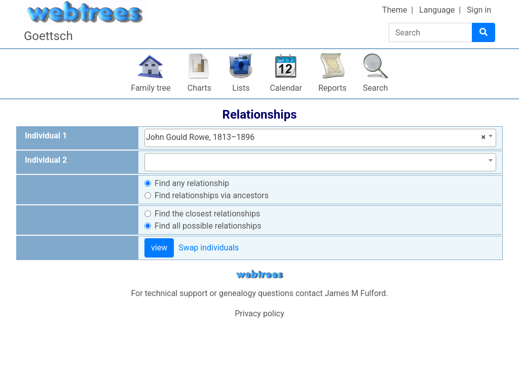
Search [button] (375, 88)
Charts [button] (199, 88)
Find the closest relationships (207, 213)
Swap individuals (208, 247)
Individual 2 (46, 160)
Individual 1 (46, 135)
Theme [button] (394, 10)
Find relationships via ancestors (212, 195)
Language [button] (437, 10)
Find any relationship (192, 183)
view (159, 247)
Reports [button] (332, 88)
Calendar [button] (286, 88)
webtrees (259, 274)
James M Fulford (355, 293)
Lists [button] (240, 88)
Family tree (150, 88)
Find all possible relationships (208, 226)
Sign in (479, 10)
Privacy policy (259, 313)
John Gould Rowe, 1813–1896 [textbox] (316, 137)
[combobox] (320, 138)
